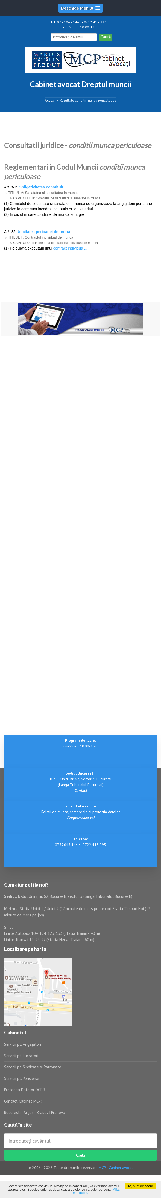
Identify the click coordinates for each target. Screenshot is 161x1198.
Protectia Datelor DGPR (24, 1089)
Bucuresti (13, 1112)
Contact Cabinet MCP (22, 1101)
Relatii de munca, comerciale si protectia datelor (80, 812)
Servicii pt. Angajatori (22, 1044)
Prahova (58, 1112)
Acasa (49, 100)
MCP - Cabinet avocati (116, 1167)
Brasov (42, 1112)
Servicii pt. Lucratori (21, 1055)
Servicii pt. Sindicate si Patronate (32, 1067)
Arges (29, 1112)
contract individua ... (70, 248)
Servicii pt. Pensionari (22, 1078)
